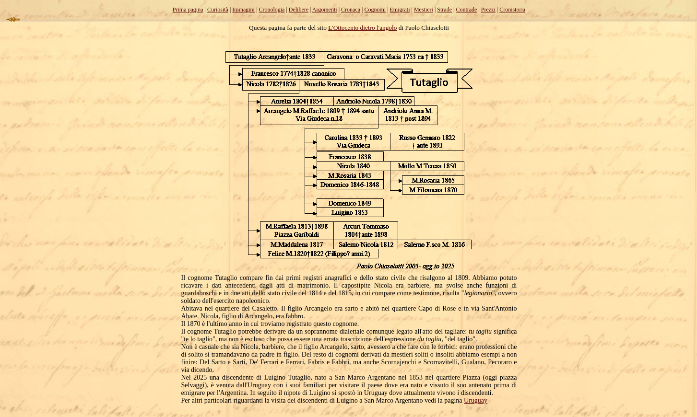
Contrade (466, 9)
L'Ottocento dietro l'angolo (362, 27)
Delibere (298, 9)
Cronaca (350, 9)
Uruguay (475, 400)
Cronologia (271, 9)
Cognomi (375, 9)
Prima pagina (188, 9)
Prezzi (488, 9)
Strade (444, 9)
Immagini (243, 9)
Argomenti (324, 9)
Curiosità (217, 9)
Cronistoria (512, 9)
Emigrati (400, 9)
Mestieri (423, 9)
